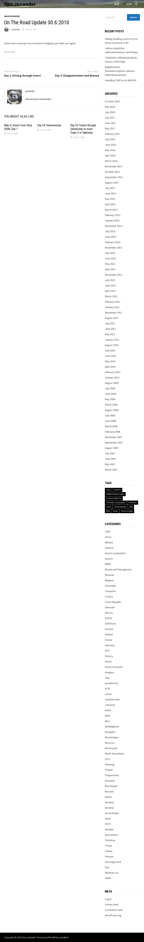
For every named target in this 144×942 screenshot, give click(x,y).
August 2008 (111, 410)
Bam (66, 937)
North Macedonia (114, 753)
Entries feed (111, 904)
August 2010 (111, 345)
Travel (108, 845)
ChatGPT (117, 490)
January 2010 (112, 377)
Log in (108, 899)
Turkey (108, 851)
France (108, 640)
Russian (109, 791)
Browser (109, 575)
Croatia (109, 596)
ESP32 (108, 618)
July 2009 (110, 388)
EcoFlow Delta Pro (113, 498)
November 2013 (113, 247)
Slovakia (109, 802)
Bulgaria (109, 580)
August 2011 (111, 318)
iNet (131, 507)
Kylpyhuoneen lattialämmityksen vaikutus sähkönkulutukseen (120, 71)
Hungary (109, 672)
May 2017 (110, 128)
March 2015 (111, 209)
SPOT (108, 824)
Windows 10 (111, 872)
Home (108, 507)
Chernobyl (110, 585)
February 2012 (112, 301)
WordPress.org (113, 915)
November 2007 (113, 437)
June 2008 (110, 421)
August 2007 (111, 448)
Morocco (110, 742)
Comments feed (114, 910)
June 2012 (110, 285)
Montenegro (111, 737)
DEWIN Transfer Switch (115, 494)
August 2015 (111, 182)
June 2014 (110, 236)
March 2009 (111, 404)
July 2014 (110, 231)
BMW (108, 564)
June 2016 (110, 144)
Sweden (109, 829)
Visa (107, 867)
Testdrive (110, 840)
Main (116, 3)
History (109, 656)
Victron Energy (127, 511)
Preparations (112, 775)
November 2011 (113, 312)
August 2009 (111, 383)
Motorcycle (111, 748)
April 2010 (110, 366)
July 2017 (110, 117)
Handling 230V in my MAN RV (120, 80)
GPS (107, 650)
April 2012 (110, 291)
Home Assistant (120, 507)
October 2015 (112, 171)
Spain (108, 818)
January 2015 (112, 220)
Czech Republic (113, 602)
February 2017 (112, 134)
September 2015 (114, 177)
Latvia (108, 694)
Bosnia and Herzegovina (118, 569)
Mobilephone (112, 726)
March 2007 (111, 469)
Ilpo (129, 3)
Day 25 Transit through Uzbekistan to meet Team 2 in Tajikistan (83, 129)
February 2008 (112, 431)
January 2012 (112, 307)
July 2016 (110, 139)
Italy (107, 677)
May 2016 (110, 150)
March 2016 (111, 161)
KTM (107, 688)
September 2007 (114, 442)
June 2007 (110, 458)
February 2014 (112, 242)
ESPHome (133, 502)
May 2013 (110, 264)
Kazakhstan (111, 683)
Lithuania (110, 704)
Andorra (109, 547)
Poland (109, 769)
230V (108, 490)
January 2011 (112, 339)
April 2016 (110, 155)
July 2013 (110, 253)
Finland (109, 634)
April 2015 (110, 204)
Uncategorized (12, 16)
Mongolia (110, 732)
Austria (109, 558)
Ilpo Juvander (20, 4)
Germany (110, 645)
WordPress (53, 937)
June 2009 (110, 393)
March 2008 (111, 426)
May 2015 (110, 199)
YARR (108, 878)
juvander (16, 29)
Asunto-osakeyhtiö (115, 553)
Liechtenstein (112, 699)
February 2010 (112, 372)
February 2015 (112, 215)
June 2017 (110, 123)
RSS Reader (111, 786)
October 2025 (112, 101)
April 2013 (110, 269)
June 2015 (110, 193)
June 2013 (110, 258)
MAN (108, 511)
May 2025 (110, 106)
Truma (115, 511)
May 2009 (110, 399)
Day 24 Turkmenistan (49, 125)
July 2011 (110, 323)
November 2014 (113, 226)
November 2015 (113, 166)
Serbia (108, 797)
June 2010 (110, 356)
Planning (109, 764)
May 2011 (110, 334)
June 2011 (110, 328)
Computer (110, 591)
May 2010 (110, 361)
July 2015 (110, 188)
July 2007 (110, 453)
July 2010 (110, 350)
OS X (107, 759)
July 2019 (110, 112)
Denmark (110, 607)
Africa (108, 537)
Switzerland (111, 834)
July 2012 (110, 280)
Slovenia (109, 807)
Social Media (112, 813)
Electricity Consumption (116, 502)
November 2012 (113, 274)
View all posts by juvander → (40, 98)
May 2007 (110, 464)
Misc (107, 721)
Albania (109, 542)
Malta (108, 710)
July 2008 (110, 415)
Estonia (109, 629)
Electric (109, 612)
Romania (110, 780)
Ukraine (109, 856)
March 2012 (111, 296)
